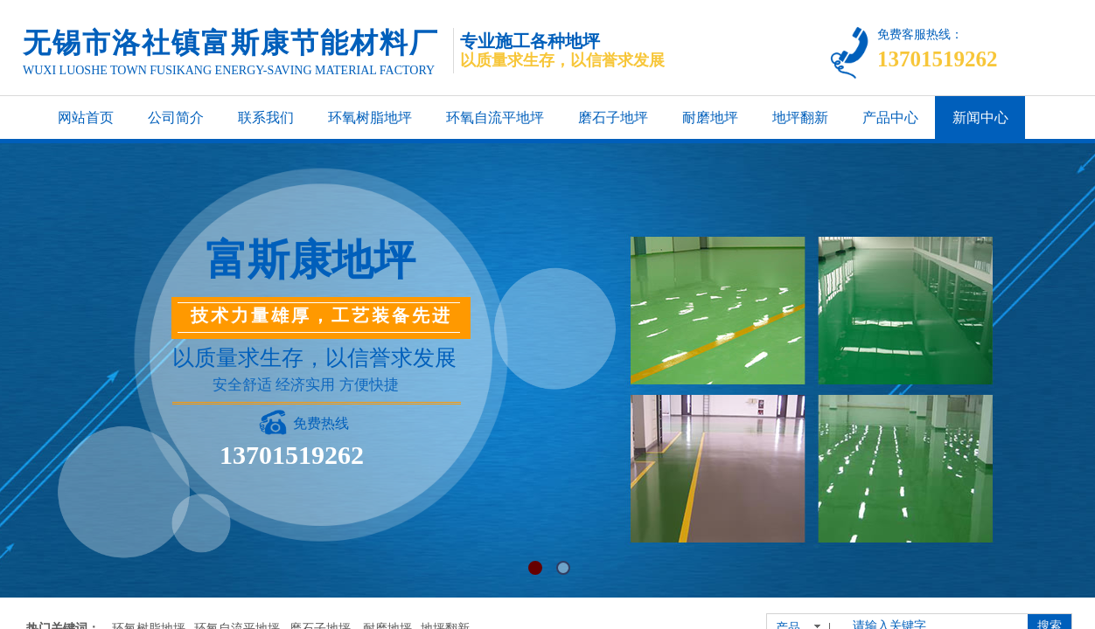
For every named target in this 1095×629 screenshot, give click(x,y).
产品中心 (890, 117)
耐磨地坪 (710, 117)
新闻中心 (980, 117)
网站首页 (86, 117)
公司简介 (176, 117)
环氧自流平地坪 (495, 117)
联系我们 (266, 117)
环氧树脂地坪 (370, 117)
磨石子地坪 (613, 117)
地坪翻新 (800, 117)
